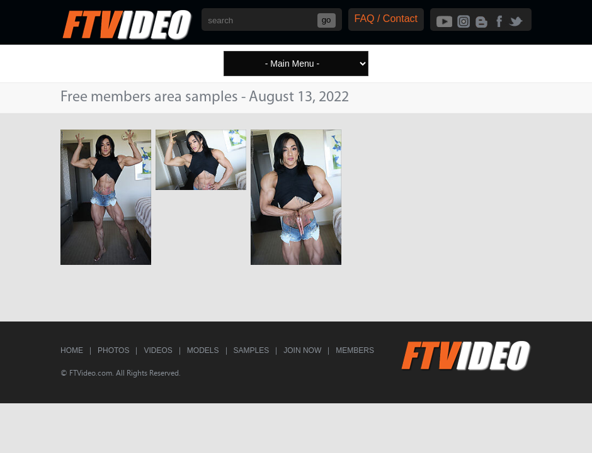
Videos (158, 350)
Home (71, 350)
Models (203, 350)
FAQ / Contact (386, 18)
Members (355, 350)
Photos (113, 350)
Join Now (302, 350)
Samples (252, 350)
